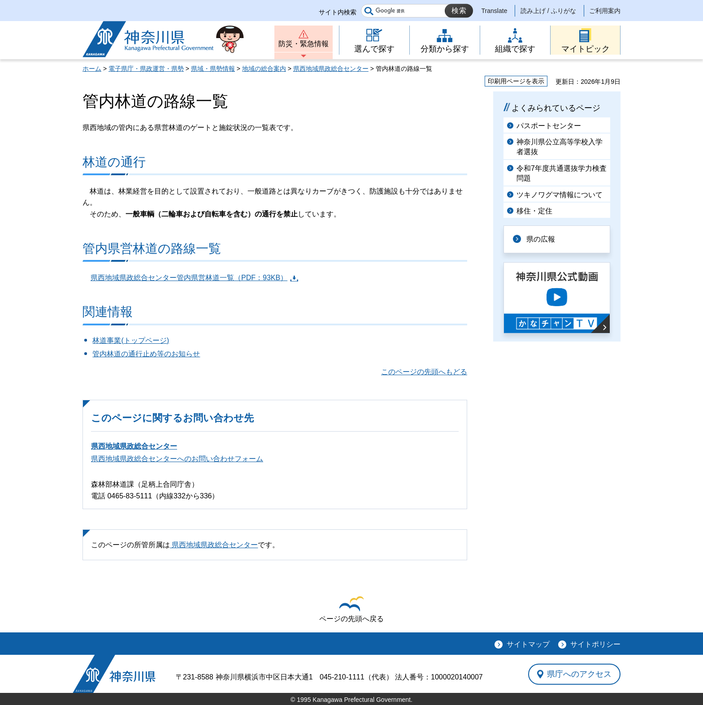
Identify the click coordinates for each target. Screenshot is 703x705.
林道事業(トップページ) (130, 340)
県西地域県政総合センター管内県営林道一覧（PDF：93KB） (189, 277)
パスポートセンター (548, 126)
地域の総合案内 (264, 68)
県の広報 (540, 239)
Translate (495, 10)
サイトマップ (528, 644)
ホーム (91, 68)
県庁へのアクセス (579, 674)
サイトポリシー (595, 644)
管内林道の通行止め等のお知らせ (146, 354)
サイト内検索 (337, 12)
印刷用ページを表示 (516, 81)
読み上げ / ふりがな (548, 10)
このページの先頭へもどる (424, 372)
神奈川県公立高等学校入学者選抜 (559, 147)
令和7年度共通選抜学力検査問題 (561, 173)
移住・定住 (534, 211)
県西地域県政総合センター (331, 68)
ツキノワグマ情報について (559, 195)
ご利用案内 (605, 10)
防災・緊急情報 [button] (303, 44)
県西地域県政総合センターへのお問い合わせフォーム (177, 459)
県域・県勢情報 (213, 68)
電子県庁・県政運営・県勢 (146, 68)
